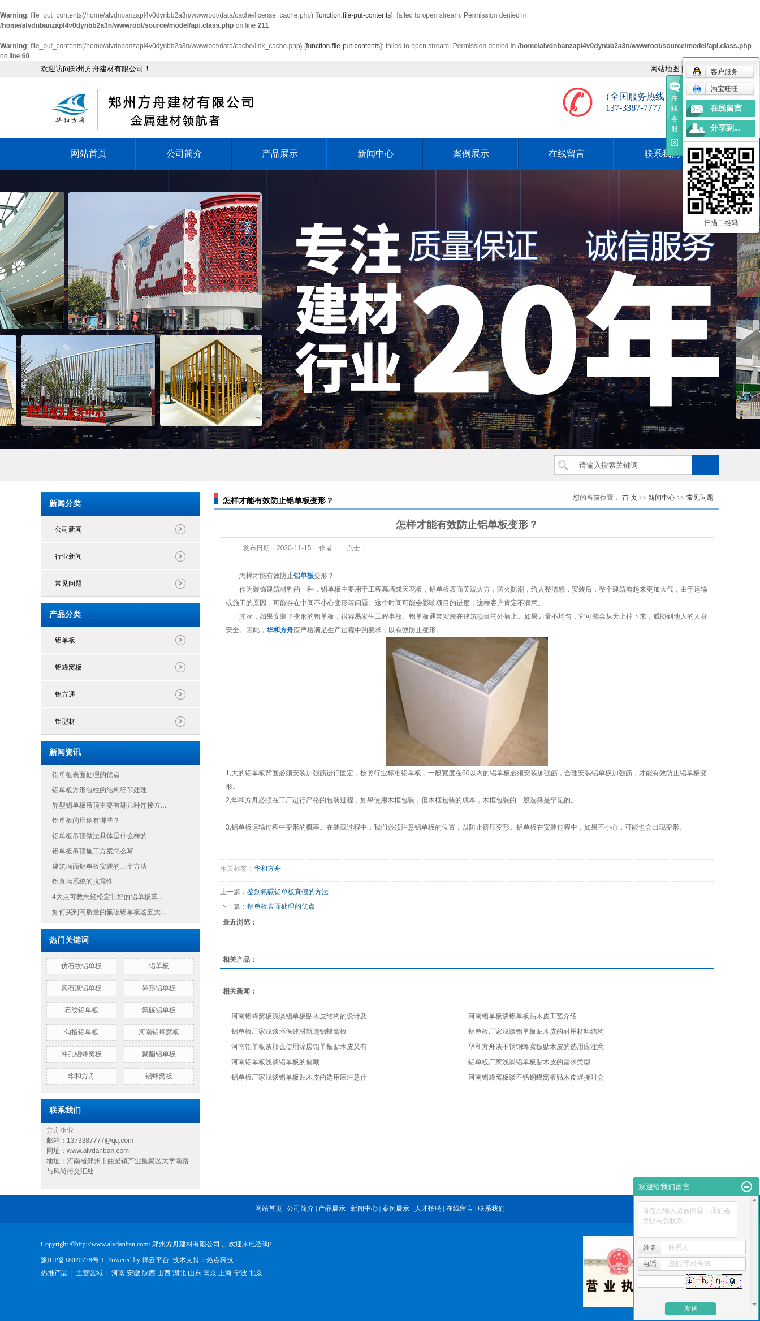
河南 (118, 1273)
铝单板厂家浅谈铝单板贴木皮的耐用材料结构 (536, 1031)
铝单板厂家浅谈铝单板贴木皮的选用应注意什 (299, 1077)
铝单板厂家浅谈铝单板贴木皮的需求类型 (529, 1062)
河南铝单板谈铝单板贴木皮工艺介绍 (522, 1016)
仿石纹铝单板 (81, 966)
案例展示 (471, 153)
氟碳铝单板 (159, 1010)
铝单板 (65, 640)
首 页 (629, 498)
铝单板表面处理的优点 (86, 775)
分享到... (725, 128)
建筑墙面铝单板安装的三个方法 (99, 866)
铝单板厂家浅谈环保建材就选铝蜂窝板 (289, 1031)
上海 (225, 1273)
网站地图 (665, 68)
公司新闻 (68, 529)
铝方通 (65, 694)
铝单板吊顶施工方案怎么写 (92, 851)
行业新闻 (68, 556)
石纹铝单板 (81, 1010)
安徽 (133, 1273)
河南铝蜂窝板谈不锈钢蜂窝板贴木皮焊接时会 (536, 1077)
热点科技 (220, 1260)
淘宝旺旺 (715, 88)
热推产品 (54, 1273)
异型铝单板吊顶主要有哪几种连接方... (109, 805)
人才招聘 (428, 1208)
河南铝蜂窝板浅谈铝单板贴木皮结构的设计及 (299, 1016)
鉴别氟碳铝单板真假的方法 (288, 892)
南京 (210, 1273)
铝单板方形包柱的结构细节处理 (99, 790)
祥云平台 (155, 1260)
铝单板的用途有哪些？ (86, 820)
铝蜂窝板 (68, 667)
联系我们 (662, 153)
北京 (255, 1273)
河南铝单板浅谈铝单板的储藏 (275, 1062)
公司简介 (184, 153)
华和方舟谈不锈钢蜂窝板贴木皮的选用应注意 (536, 1047)
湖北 (179, 1273)
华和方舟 (81, 1076)
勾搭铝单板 (81, 1032)
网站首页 (89, 153)
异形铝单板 (159, 988)
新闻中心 (375, 153)
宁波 (240, 1273)
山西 (164, 1273)
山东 (194, 1273)
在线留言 (567, 153)
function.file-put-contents (354, 15)
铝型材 (65, 722)
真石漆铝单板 (81, 988)
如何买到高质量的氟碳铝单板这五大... (109, 912)
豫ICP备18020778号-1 (73, 1260)
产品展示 (280, 153)
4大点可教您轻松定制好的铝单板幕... (107, 897)
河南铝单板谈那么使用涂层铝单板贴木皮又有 (299, 1047)
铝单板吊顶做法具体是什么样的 (99, 836)
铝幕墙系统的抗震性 (82, 882)
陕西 (149, 1273)
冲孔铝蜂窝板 (81, 1054)
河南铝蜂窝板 (159, 1032)
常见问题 (68, 584)
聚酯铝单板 (159, 1054)
